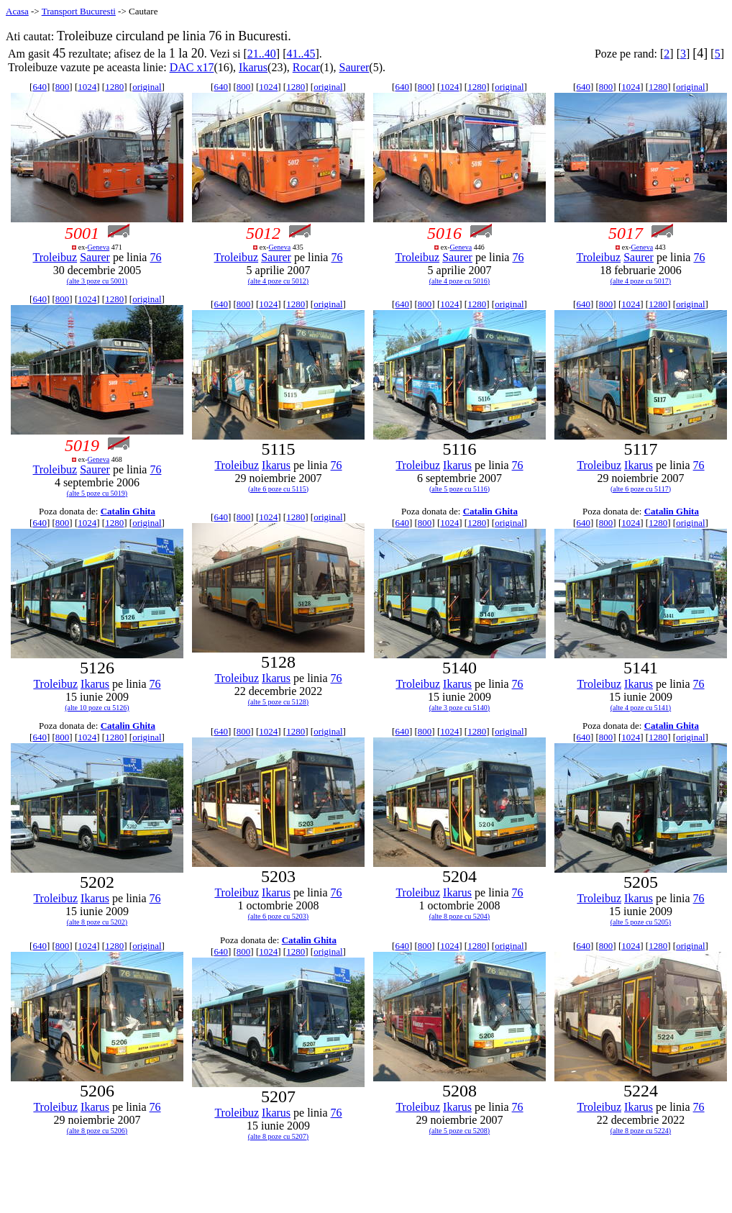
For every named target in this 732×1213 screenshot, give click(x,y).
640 (39, 86)
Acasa (17, 11)
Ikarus (253, 67)
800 (62, 86)
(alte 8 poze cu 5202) (97, 922)
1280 (114, 86)
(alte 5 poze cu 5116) (459, 489)
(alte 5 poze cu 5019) (97, 493)
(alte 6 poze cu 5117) (640, 489)
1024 (87, 86)
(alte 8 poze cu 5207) (278, 1136)
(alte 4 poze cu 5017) (640, 281)
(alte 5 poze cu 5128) (278, 702)
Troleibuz (55, 257)
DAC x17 (192, 67)
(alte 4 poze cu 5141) (640, 708)
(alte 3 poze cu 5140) (459, 708)
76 (155, 257)
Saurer (354, 67)
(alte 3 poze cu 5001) (97, 281)
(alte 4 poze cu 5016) (459, 281)
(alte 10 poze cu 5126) (97, 708)
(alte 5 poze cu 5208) (459, 1131)
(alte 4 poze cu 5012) (278, 281)
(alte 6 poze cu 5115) (278, 489)
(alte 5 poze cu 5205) (640, 922)
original (146, 86)
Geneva (99, 247)
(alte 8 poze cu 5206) (97, 1131)
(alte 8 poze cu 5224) (640, 1131)
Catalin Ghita (128, 511)
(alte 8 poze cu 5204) (459, 916)
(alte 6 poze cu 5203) (278, 916)
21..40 (261, 53)
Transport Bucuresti (79, 11)
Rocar (306, 67)
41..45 (300, 53)
